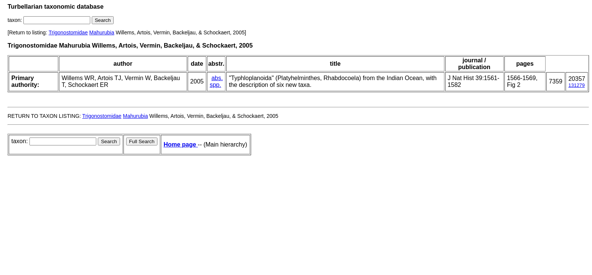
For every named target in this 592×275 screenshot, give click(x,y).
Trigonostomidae (68, 32)
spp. (215, 85)
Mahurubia (101, 32)
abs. (217, 78)
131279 (576, 85)
